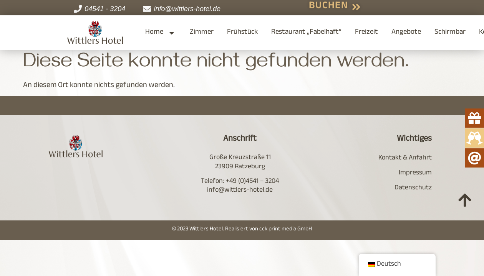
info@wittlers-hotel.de (240, 190)
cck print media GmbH (285, 229)
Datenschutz (413, 188)
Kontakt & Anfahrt (405, 158)
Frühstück (242, 32)
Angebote (406, 32)
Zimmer (202, 32)
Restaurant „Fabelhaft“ (306, 32)
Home (160, 32)
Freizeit (366, 32)
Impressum (415, 173)
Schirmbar (450, 32)
